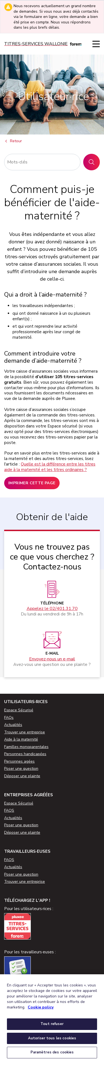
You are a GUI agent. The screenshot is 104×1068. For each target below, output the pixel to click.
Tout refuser (52, 1023)
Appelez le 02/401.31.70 (52, 609)
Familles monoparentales (26, 746)
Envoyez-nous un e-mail (52, 659)
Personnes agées (19, 761)
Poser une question (21, 768)
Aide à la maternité (21, 739)
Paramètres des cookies (52, 1052)
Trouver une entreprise (24, 732)
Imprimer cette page (31, 483)
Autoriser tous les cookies (52, 1038)
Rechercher (93, 162)
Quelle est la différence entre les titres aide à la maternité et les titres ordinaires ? (49, 466)
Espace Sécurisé (18, 710)
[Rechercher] (42, 162)
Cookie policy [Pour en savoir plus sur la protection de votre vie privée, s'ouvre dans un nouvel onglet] (41, 1007)
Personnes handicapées (25, 754)
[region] (52, 1021)
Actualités (13, 724)
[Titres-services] (43, 43)
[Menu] (96, 44)
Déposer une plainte (22, 776)
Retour (13, 141)
